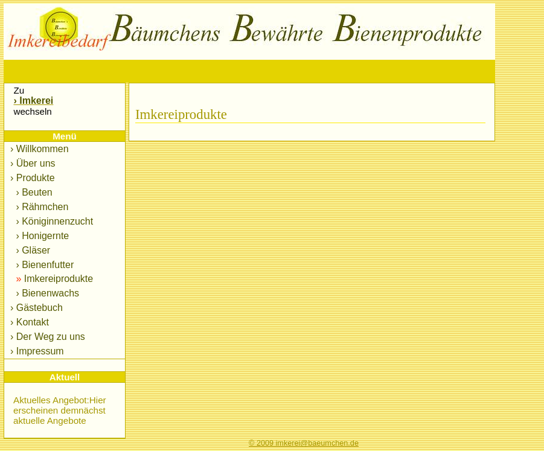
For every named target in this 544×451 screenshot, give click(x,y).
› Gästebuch (36, 307)
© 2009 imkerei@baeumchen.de (304, 443)
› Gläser (31, 250)
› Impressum (37, 351)
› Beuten (33, 192)
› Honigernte (41, 236)
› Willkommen (39, 149)
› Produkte (32, 178)
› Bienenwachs (46, 293)
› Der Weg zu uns (47, 336)
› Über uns (32, 163)
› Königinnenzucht (53, 221)
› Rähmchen (40, 207)
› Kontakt (29, 322)
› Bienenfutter (43, 265)
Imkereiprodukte (53, 278)
